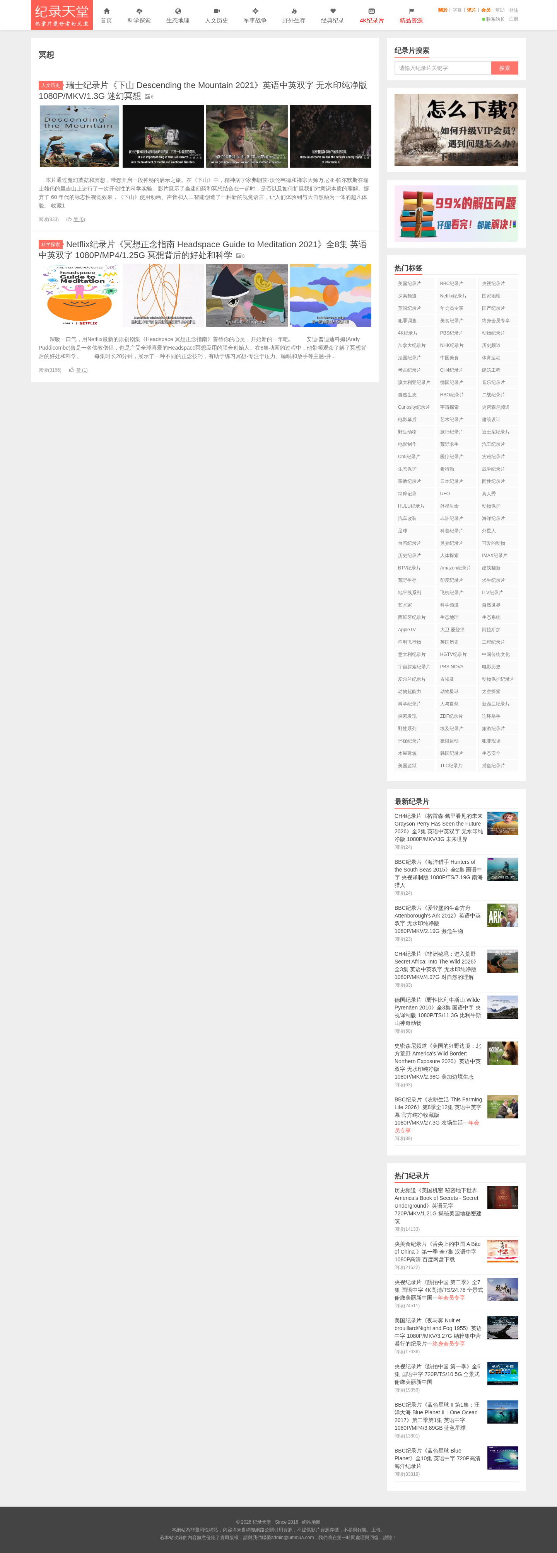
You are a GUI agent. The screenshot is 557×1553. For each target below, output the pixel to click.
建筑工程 (491, 370)
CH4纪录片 (451, 370)
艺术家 (405, 605)
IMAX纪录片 (494, 555)
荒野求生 (449, 444)
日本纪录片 (451, 481)
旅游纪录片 (493, 728)
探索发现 (407, 716)
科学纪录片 (409, 704)
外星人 (489, 531)
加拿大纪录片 (412, 345)
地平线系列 (409, 592)
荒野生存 (407, 580)
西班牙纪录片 (412, 617)
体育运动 (491, 357)
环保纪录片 (409, 741)
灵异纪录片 (451, 543)
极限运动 (449, 741)
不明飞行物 (409, 642)
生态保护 (407, 469)
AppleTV (407, 629)
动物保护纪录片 (498, 679)
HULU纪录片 (411, 506)
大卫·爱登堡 (452, 629)
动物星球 (449, 691)
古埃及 (447, 679)
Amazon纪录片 (455, 568)
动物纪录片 (493, 333)
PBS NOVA (451, 666)
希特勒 (447, 469)
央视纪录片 (493, 283)
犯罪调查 (407, 320)
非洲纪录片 (451, 518)
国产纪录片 (493, 308)
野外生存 (294, 16)
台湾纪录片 (409, 543)
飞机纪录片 (451, 592)
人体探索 (449, 555)
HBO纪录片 (452, 395)
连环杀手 (491, 716)
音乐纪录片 (493, 382)
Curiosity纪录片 (414, 407)
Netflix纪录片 (453, 296)
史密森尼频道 (496, 407)
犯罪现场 (491, 741)
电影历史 (491, 666)
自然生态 (407, 395)
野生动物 (407, 432)
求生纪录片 (493, 580)
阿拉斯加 (491, 629)
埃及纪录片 (451, 728)
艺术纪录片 (451, 419)
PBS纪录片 (451, 333)
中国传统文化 (496, 654)
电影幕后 (407, 419)
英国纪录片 (409, 308)
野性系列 (407, 728)
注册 (513, 19)
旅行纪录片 (451, 432)
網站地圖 (311, 1522)
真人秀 (489, 493)
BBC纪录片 (452, 283)
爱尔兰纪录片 (412, 679)
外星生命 (449, 506)
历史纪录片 (409, 555)
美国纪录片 (409, 283)
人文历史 (216, 16)
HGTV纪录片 (453, 654)
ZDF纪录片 (451, 716)
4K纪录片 (408, 333)
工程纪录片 (493, 642)
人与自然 (449, 704)
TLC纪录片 (451, 765)
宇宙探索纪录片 (414, 666)
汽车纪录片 (493, 444)
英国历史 (449, 642)
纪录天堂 (62, 15)
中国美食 (449, 357)
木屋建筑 (407, 753)
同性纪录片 (493, 481)
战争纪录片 (493, 469)
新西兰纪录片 (496, 704)
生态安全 (491, 753)
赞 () (76, 219)
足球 (402, 531)
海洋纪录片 (493, 518)
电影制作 (407, 444)
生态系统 (491, 617)
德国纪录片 (451, 382)
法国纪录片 (409, 357)
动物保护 (491, 506)
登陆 (513, 10)
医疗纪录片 (451, 456)
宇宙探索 (449, 407)
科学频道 (449, 605)
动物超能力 (409, 691)
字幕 (457, 10)
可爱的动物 (493, 543)
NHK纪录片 (452, 345)
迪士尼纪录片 (496, 432)
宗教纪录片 (409, 481)
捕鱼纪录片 (493, 765)
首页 (106, 16)
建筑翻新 (491, 568)
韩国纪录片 (451, 753)
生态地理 (178, 16)
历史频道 (491, 345)
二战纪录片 (493, 395)
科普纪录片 (451, 531)
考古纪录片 (409, 370)
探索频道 (407, 296)
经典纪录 (332, 16)
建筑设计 (491, 419)
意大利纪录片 (412, 654)
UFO (445, 493)
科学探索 (139, 16)
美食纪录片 (451, 320)
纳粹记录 (407, 493)
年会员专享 (451, 308)
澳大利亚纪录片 (414, 382)
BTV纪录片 (409, 568)
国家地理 (491, 296)
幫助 (500, 10)
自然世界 (491, 605)
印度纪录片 (451, 580)
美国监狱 (407, 765)
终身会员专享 (496, 320)
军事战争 (255, 16)
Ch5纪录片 (409, 456)
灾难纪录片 (493, 456)
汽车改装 (407, 518)
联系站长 (493, 19)
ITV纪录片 (492, 592)
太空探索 (491, 691)
